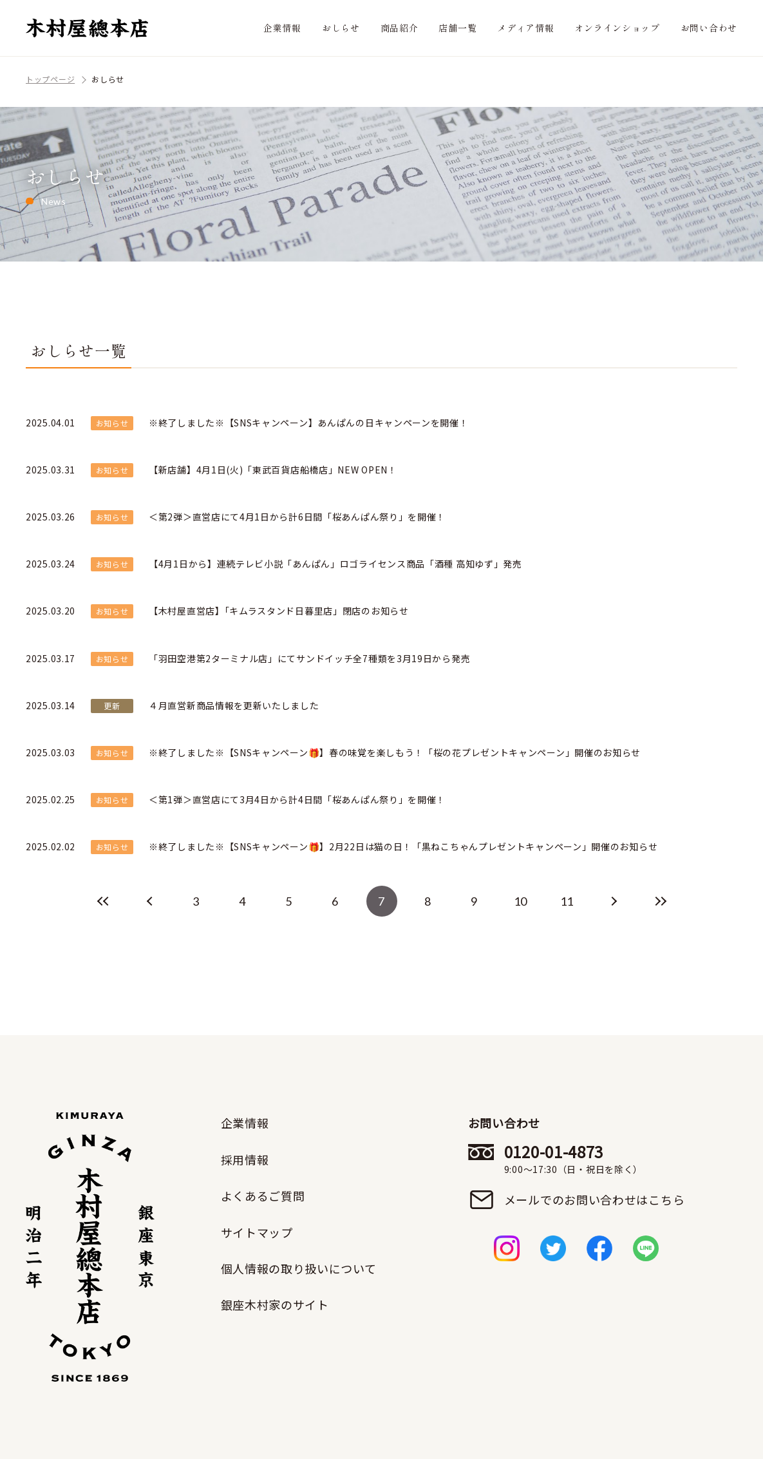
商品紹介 (400, 27)
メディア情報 (525, 27)
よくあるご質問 (263, 1195)
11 (567, 901)
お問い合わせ (709, 27)
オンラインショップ (616, 27)
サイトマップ (257, 1232)
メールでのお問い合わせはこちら (594, 1199)
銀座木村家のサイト (275, 1304)
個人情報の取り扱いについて (299, 1268)
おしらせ (341, 27)
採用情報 (245, 1159)
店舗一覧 (457, 27)
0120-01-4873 (594, 1159)
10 (520, 901)
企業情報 (282, 27)
